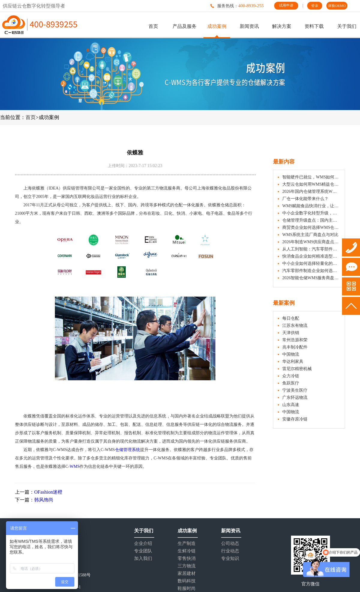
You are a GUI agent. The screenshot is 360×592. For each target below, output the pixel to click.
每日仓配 (290, 318)
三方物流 (187, 566)
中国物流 (290, 354)
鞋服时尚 (187, 588)
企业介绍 (143, 543)
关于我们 (346, 26)
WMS (75, 466)
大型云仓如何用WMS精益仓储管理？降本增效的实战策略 (311, 184)
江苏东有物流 (295, 325)
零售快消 (187, 558)
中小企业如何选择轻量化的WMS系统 (311, 263)
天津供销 (290, 332)
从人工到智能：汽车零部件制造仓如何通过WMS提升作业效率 (311, 249)
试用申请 (286, 5)
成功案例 (216, 26)
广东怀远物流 (295, 397)
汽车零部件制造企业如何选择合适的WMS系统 (311, 270)
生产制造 (187, 543)
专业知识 (230, 558)
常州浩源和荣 (295, 340)
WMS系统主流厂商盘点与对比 (310, 234)
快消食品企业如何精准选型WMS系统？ (311, 256)
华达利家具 (292, 361)
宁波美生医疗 (295, 390)
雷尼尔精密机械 (297, 368)
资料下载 (314, 26)
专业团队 (143, 551)
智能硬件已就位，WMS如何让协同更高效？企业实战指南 (311, 177)
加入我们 (143, 558)
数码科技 (187, 581)
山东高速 (290, 404)
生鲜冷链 (187, 551)
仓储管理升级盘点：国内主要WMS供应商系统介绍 (311, 220)
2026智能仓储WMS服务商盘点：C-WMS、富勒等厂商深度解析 (311, 278)
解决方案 (281, 26)
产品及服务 (184, 26)
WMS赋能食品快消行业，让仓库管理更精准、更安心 (311, 206)
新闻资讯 (249, 26)
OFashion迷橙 (48, 492)
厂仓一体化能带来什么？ (305, 198)
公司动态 (230, 543)
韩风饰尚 (43, 499)
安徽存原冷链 (295, 419)
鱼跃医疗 (290, 383)
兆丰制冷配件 (295, 347)
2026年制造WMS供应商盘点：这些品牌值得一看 (311, 242)
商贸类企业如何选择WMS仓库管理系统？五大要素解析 (311, 227)
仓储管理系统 (127, 449)
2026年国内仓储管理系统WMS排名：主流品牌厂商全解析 (311, 191)
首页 (153, 26)
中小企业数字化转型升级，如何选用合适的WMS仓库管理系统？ (311, 213)
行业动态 (230, 551)
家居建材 (187, 573)
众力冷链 (290, 376)
